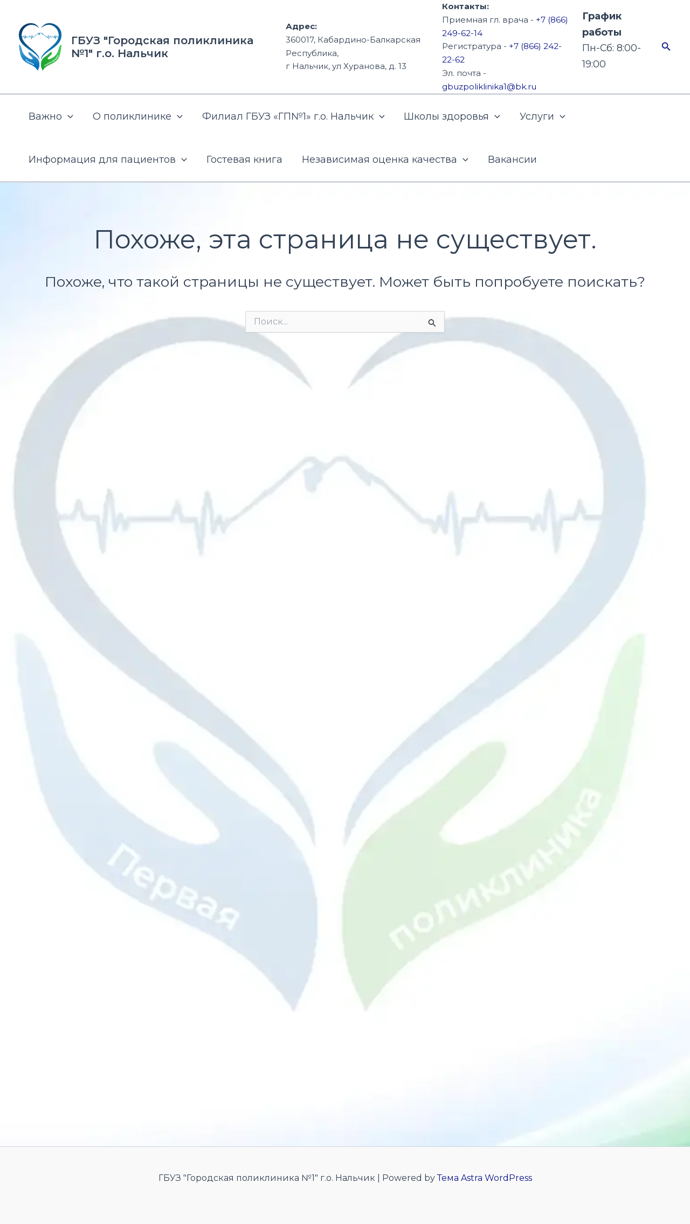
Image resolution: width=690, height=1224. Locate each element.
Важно (51, 116)
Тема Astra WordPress (484, 1178)
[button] (666, 47)
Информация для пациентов (108, 159)
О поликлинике (138, 116)
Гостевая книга (244, 159)
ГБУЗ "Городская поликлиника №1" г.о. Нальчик (162, 47)
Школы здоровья (452, 116)
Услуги (542, 116)
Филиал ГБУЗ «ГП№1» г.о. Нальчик (293, 116)
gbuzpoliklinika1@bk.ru (489, 86)
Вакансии (512, 159)
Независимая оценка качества (385, 159)
